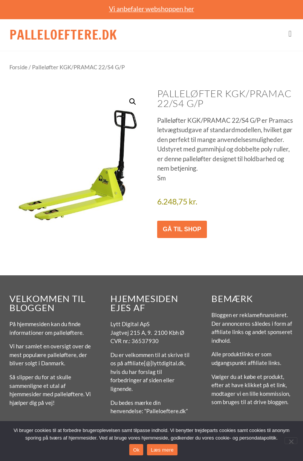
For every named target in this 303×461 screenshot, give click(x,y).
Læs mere (162, 450)
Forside (18, 67)
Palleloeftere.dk (63, 34)
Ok (136, 450)
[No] (291, 440)
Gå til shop (182, 229)
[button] (290, 34)
